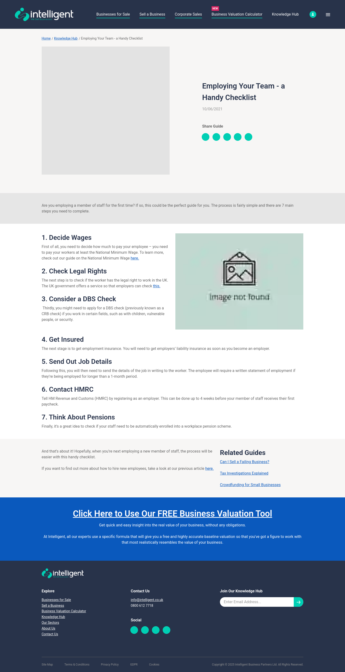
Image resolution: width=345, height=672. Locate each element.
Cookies (154, 664)
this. (156, 286)
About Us (48, 628)
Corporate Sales (188, 14)
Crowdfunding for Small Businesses (250, 485)
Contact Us (50, 634)
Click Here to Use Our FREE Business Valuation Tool (172, 514)
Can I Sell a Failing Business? (244, 462)
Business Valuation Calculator (237, 14)
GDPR (134, 664)
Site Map (47, 664)
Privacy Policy (110, 664)
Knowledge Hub (285, 14)
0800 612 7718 (142, 605)
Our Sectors (50, 623)
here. (135, 258)
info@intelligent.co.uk (147, 600)
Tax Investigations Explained (244, 473)
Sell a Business (152, 14)
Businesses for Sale (113, 14)
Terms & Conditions (77, 664)
